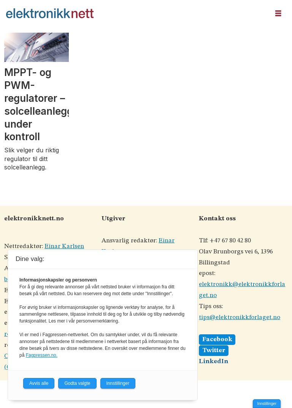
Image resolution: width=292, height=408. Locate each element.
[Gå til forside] (50, 13)
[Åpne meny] (278, 13)
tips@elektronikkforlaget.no (239, 317)
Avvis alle (38, 383)
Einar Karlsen (64, 246)
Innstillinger (266, 404)
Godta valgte (77, 383)
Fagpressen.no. (41, 355)
